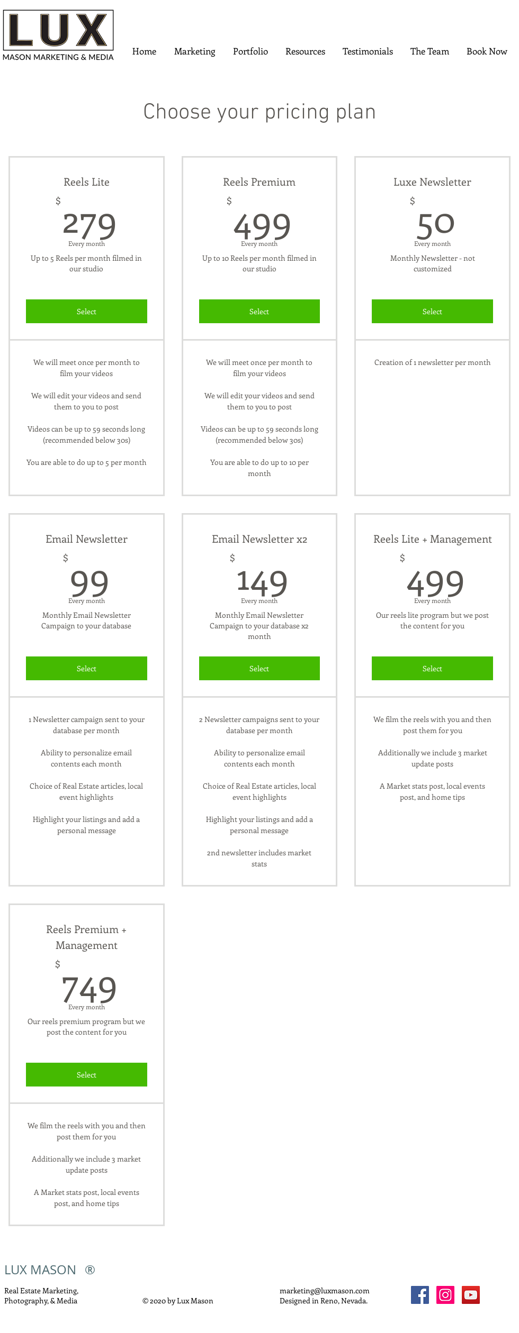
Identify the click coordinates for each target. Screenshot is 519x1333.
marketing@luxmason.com (325, 1290)
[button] (194, 51)
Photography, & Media (40, 1300)
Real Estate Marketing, (42, 1290)
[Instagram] (445, 1295)
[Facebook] (420, 1295)
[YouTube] (471, 1295)
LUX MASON (40, 1269)
